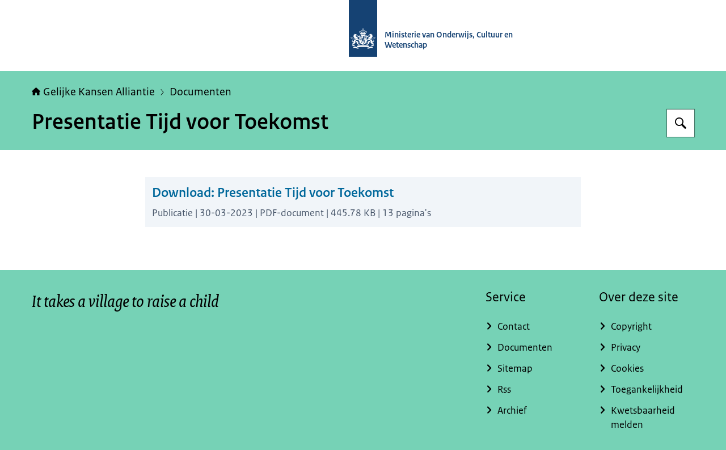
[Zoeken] (680, 123)
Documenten (200, 92)
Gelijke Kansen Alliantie (93, 92)
